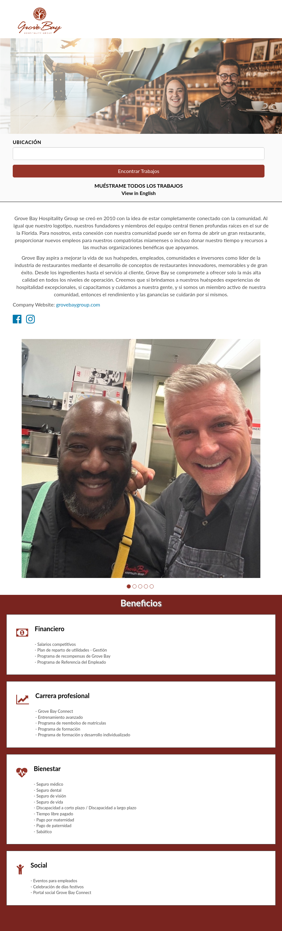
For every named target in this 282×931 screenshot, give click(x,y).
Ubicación (27, 142)
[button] (129, 586)
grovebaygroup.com (78, 304)
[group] (141, 458)
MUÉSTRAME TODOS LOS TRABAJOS (139, 186)
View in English (139, 193)
